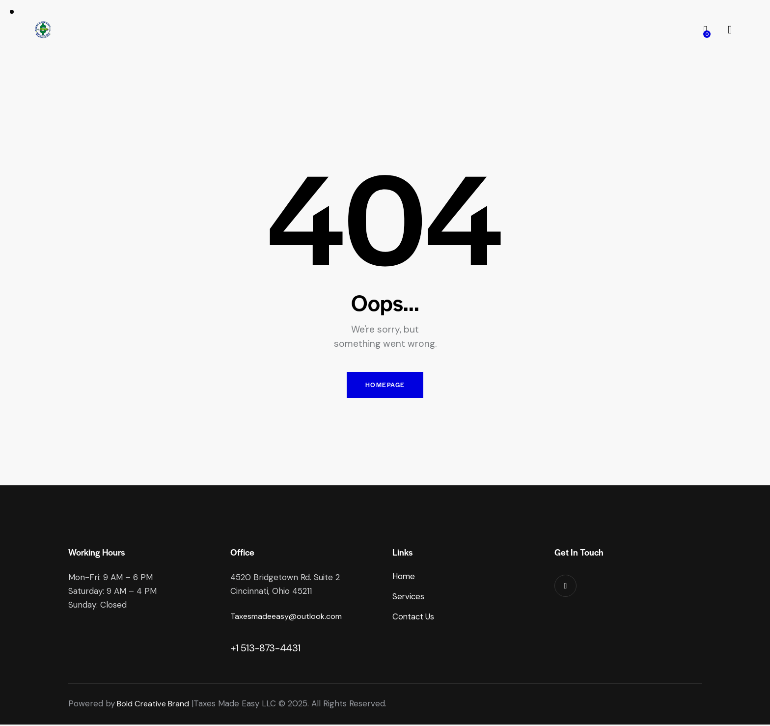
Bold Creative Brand (155, 705)
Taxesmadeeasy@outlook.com (289, 618)
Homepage (385, 386)
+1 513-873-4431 (265, 649)
